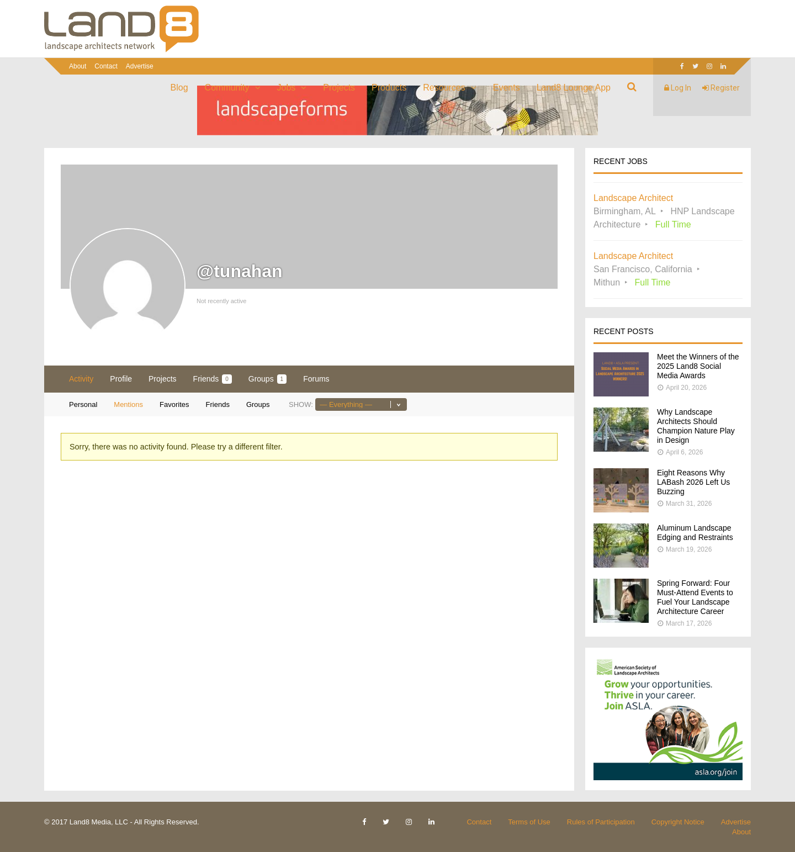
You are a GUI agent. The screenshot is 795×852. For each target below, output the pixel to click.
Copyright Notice (677, 822)
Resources (444, 87)
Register (721, 87)
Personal (83, 404)
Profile (121, 378)
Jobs (286, 87)
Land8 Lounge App (574, 87)
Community (227, 87)
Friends (212, 379)
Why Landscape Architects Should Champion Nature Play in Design (696, 426)
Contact (105, 66)
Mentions (128, 404)
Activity (81, 378)
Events (506, 87)
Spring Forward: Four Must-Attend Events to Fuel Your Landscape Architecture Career (695, 597)
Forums (316, 378)
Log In (677, 87)
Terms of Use (529, 822)
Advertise (139, 66)
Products (389, 87)
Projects (339, 87)
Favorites (174, 404)
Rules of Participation (601, 822)
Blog (179, 87)
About (77, 66)
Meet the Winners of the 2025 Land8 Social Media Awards (698, 366)
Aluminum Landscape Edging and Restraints (695, 532)
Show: (301, 404)
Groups (267, 379)
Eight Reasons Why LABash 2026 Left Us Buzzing (693, 482)
